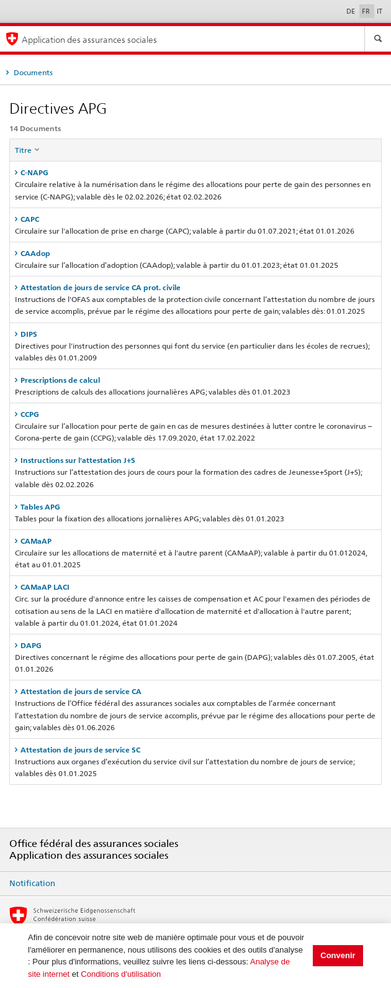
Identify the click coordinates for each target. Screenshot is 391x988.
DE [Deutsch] (351, 11)
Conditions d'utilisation (121, 974)
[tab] (195, 172)
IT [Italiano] (379, 11)
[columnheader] (196, 150)
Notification (32, 883)
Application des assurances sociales (89, 39)
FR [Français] (367, 11)
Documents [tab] (32, 72)
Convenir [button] (337, 955)
